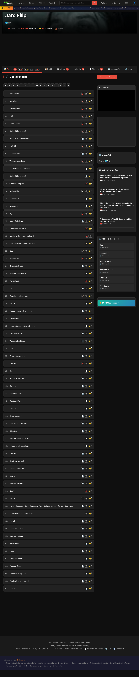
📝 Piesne (22, 69)
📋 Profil (48, 69)
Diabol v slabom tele (18, 276)
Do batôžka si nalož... (18, 132)
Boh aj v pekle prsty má (19, 443)
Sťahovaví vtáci (16, 124)
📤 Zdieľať (59, 29)
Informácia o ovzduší (18, 428)
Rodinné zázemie (16, 489)
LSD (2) (12, 147)
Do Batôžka (14, 193)
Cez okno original (17, 185)
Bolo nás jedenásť (17, 223)
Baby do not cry (16, 542)
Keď (11, 352)
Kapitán (12, 367)
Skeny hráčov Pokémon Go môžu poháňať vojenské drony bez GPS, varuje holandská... (37, 670)
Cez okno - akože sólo (19, 299)
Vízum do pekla (16, 398)
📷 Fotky (79, 69)
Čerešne (13, 390)
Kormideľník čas (16, 337)
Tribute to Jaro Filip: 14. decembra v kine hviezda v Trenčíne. (111, 8)
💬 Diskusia (96, 69)
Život (11, 291)
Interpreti (25, 655)
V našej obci (14, 109)
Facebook (119, 655)
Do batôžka (14, 94)
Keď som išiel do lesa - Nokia (22, 519)
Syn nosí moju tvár (17, 360)
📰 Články (63, 69)
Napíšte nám (77, 655)
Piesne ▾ (32, 3)
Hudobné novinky (61, 655)
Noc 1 (11, 497)
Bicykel (12, 481)
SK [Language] (127, 3)
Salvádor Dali (15, 405)
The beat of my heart (18, 580)
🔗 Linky (128, 69)
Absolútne (13, 208)
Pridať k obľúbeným (107, 77)
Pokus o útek (15, 572)
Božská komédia (16, 565)
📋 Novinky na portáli (94, 655)
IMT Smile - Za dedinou (19, 139)
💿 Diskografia (114, 69)
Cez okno (13, 101)
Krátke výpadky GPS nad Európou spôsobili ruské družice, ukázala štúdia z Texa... (102, 670)
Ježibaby (13, 595)
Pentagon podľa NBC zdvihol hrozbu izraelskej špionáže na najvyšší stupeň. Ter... (35, 673)
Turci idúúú (14, 284)
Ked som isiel (15, 155)
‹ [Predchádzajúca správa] (14, 8)
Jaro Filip (15, 15)
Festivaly (52, 3)
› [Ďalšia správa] (137, 8)
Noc (11, 253)
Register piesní (45, 655)
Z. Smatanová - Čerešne (20, 170)
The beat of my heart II (19, 588)
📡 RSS (108, 655)
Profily (34, 655)
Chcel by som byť (17, 420)
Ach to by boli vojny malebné (22, 238)
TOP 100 (42, 3)
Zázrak (12, 527)
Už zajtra (13, 436)
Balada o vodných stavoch (21, 314)
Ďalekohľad (14, 550)
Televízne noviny (16, 534)
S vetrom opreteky (17, 466)
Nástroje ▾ (116, 3)
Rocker (12, 306)
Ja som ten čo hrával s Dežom (22, 246)
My (10, 215)
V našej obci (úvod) (17, 345)
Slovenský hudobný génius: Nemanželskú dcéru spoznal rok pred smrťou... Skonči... (50, 8)
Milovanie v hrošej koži (19, 451)
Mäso (11, 557)
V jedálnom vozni (16, 474)
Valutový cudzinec (17, 162)
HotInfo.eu (21, 666)
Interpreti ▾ (22, 3)
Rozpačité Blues (16, 269)
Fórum (104, 3)
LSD (11, 117)
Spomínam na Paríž (17, 231)
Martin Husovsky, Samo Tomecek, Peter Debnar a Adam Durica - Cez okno (42, 512)
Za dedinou (14, 200)
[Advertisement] (69, 50)
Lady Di (12, 413)
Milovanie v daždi (17, 383)
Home (17, 655)
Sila (11, 375)
